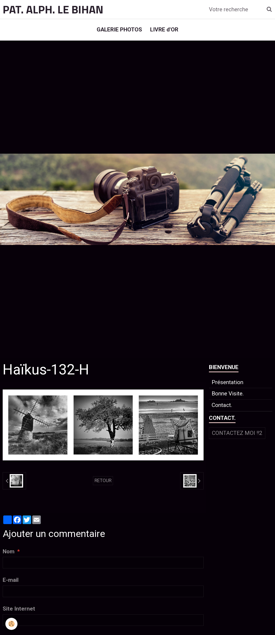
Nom (9, 551)
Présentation (227, 382)
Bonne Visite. (228, 393)
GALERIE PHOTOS (119, 29)
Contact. (222, 405)
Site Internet (19, 608)
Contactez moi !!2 (237, 433)
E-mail (11, 580)
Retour (103, 480)
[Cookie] (11, 624)
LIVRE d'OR (164, 29)
